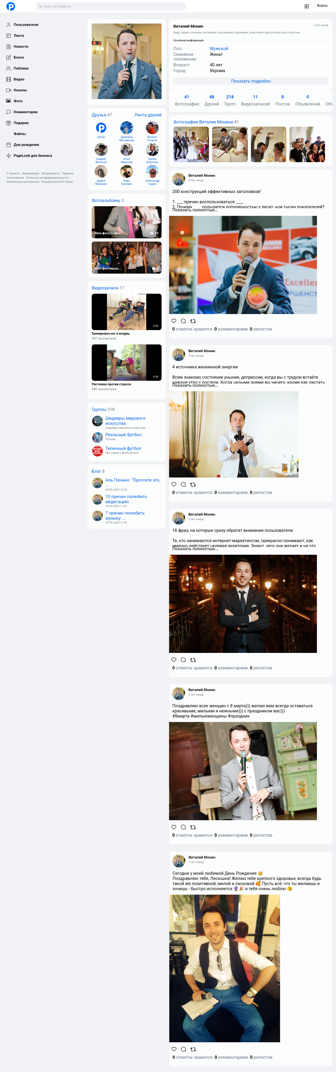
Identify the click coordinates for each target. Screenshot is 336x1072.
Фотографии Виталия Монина (203, 122)
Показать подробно (250, 81)
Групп (230, 101)
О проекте (13, 173)
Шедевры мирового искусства (125, 421)
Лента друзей (148, 114)
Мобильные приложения (23, 181)
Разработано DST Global (57, 181)
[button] (307, 6)
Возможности (51, 173)
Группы (99, 409)
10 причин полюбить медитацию (126, 499)
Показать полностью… (195, 209)
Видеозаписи (105, 288)
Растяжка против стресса (111, 384)
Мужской (219, 48)
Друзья (99, 114)
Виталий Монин (201, 175)
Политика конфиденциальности (47, 177)
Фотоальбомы (106, 200)
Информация (30, 173)
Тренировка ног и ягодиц (110, 333)
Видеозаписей (255, 101)
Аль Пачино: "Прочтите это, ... (132, 482)
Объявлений (307, 101)
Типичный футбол (123, 448)
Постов (282, 101)
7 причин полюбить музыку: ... (125, 515)
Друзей (211, 101)
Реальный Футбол (123, 434)
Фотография (186, 101)
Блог (96, 471)
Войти (322, 5)
